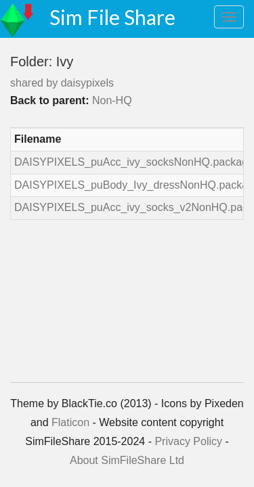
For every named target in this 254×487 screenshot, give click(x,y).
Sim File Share (112, 17)
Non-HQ (112, 100)
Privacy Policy (188, 441)
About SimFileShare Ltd (127, 460)
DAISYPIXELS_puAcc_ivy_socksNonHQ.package (134, 162)
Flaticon (70, 422)
